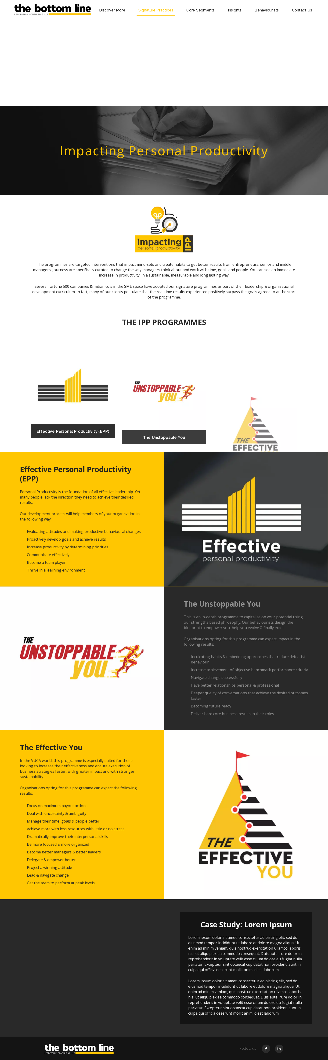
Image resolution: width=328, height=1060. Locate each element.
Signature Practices (155, 10)
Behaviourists (267, 10)
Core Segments (200, 10)
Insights (235, 10)
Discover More (112, 10)
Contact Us (302, 10)
